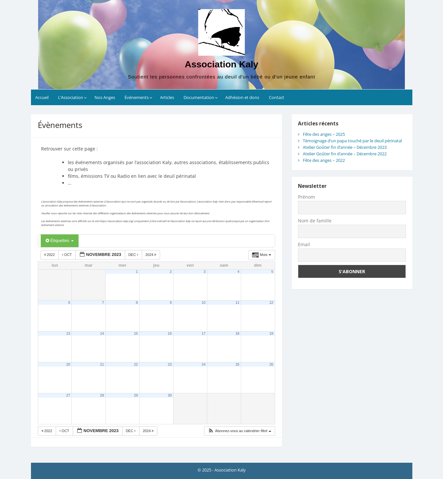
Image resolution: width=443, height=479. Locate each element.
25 (237, 364)
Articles (167, 97)
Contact (276, 97)
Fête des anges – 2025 (324, 134)
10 (204, 302)
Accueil (42, 97)
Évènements (137, 97)
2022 (50, 255)
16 (170, 333)
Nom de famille (315, 221)
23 (170, 364)
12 (271, 302)
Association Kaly (221, 64)
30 (170, 395)
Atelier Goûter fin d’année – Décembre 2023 (345, 147)
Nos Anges (105, 97)
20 (68, 364)
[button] (239, 431)
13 (68, 333)
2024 (151, 255)
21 (102, 364)
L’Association (70, 97)
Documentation (199, 97)
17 (204, 333)
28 (102, 395)
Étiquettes (60, 240)
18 (237, 333)
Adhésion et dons (242, 97)
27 (68, 395)
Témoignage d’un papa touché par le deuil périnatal (352, 141)
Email (304, 244)
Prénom (306, 197)
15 (136, 333)
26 (271, 364)
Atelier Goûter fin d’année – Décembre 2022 (345, 154)
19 (271, 333)
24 (204, 364)
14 (102, 333)
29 (136, 395)
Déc (133, 255)
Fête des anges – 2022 (324, 160)
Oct (67, 255)
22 (136, 364)
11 (237, 302)
